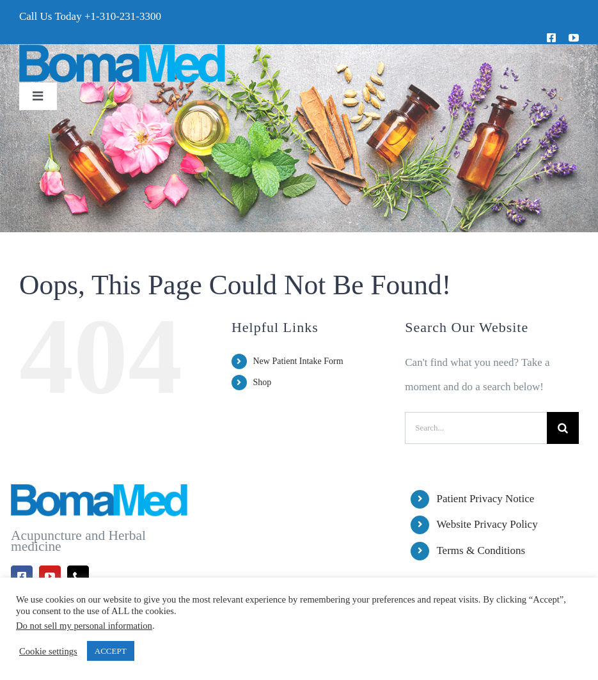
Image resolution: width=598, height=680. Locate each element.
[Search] (563, 428)
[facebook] (551, 38)
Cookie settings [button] (48, 651)
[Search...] (476, 428)
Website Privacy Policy (486, 524)
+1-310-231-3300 (122, 16)
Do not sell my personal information (84, 626)
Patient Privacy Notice (485, 499)
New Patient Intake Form (298, 361)
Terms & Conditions (480, 550)
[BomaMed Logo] (122, 49)
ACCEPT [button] (111, 651)
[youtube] (574, 38)
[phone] (78, 576)
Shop (262, 382)
